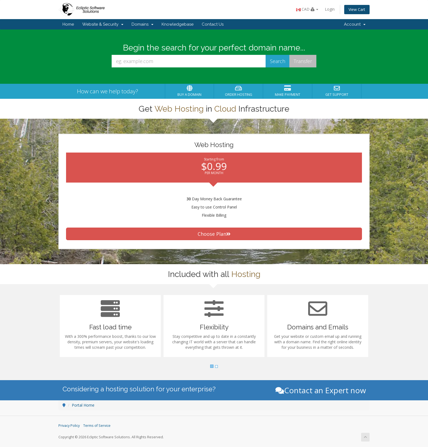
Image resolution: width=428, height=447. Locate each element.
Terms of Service (97, 425)
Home (68, 24)
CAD (307, 9)
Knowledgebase (178, 24)
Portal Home (83, 405)
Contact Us (213, 24)
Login (330, 9)
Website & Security (102, 24)
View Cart (357, 9)
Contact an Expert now (320, 390)
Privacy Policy (69, 425)
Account (354, 24)
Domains (142, 24)
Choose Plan (214, 234)
